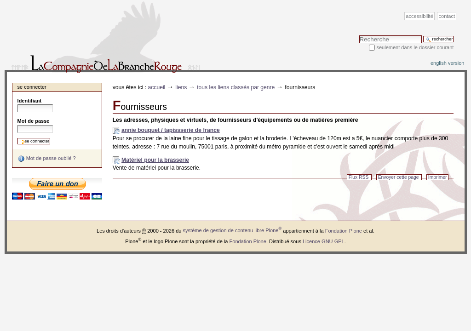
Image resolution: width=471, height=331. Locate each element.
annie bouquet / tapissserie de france (170, 130)
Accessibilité (419, 16)
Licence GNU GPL (324, 241)
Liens (181, 87)
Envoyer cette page (398, 177)
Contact (447, 16)
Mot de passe (33, 121)
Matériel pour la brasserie (155, 160)
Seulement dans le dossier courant (415, 47)
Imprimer (437, 177)
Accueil (157, 87)
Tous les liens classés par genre (236, 87)
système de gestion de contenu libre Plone (232, 230)
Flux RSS (359, 177)
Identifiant (29, 100)
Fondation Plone (343, 230)
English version (448, 63)
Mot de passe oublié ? (46, 158)
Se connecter (31, 87)
